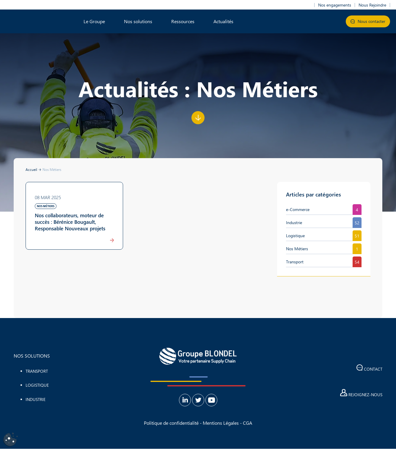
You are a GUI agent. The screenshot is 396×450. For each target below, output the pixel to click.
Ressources (182, 21)
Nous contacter (368, 21)
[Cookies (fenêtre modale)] (10, 439)
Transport (295, 262)
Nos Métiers (297, 248)
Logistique (295, 235)
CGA (247, 424)
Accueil (31, 169)
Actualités (223, 21)
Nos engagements (334, 5)
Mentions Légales (221, 424)
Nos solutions (138, 21)
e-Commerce (297, 209)
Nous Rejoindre (372, 5)
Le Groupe (94, 21)
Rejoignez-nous (361, 394)
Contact (369, 369)
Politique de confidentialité (171, 424)
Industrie (294, 222)
